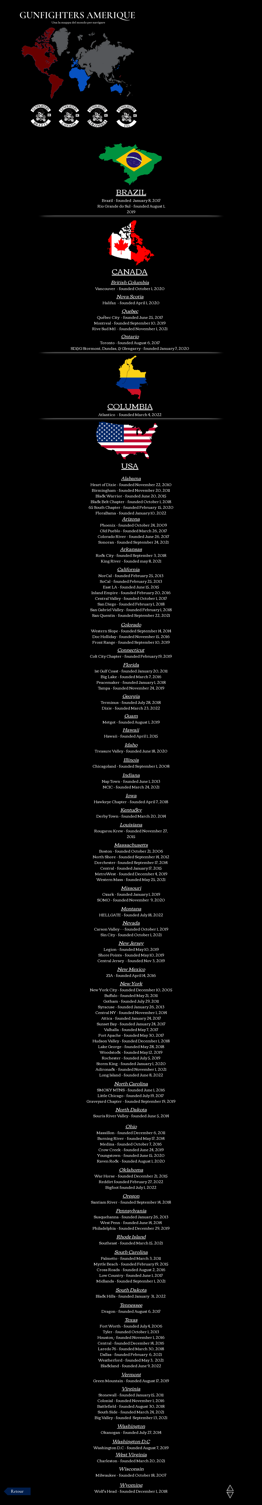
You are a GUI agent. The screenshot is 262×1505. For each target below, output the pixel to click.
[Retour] (17, 1491)
